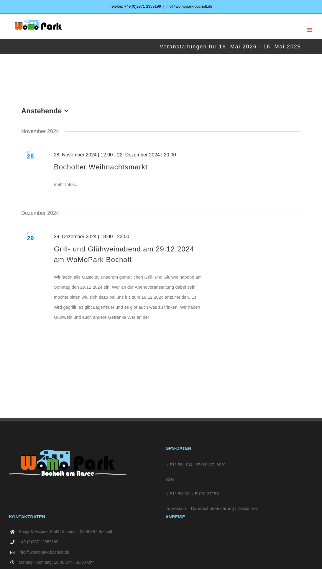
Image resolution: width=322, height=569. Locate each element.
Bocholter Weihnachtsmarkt (101, 167)
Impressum (176, 508)
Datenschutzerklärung (212, 508)
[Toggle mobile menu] (310, 30)
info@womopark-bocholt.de (188, 6)
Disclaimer (248, 508)
